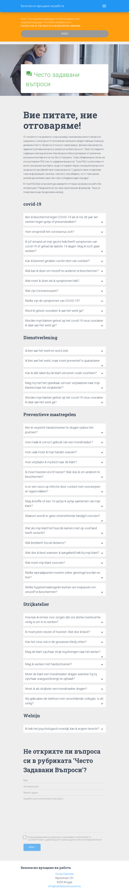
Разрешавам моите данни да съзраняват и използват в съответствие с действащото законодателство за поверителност (62, 838)
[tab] (64, 219)
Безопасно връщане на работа (42, 6)
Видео (64, 33)
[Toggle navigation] (104, 6)
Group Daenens (64, 874)
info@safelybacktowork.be (64, 886)
